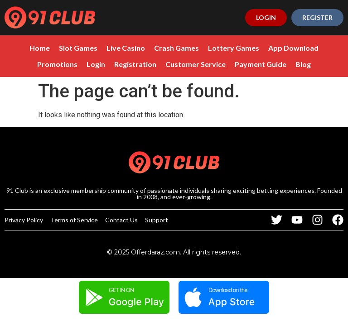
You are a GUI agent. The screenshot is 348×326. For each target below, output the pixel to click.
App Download (293, 47)
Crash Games (176, 47)
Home (39, 47)
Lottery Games (233, 47)
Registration (135, 64)
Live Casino (125, 47)
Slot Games (78, 47)
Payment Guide (260, 64)
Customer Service (195, 64)
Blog (303, 64)
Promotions (57, 64)
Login (96, 64)
